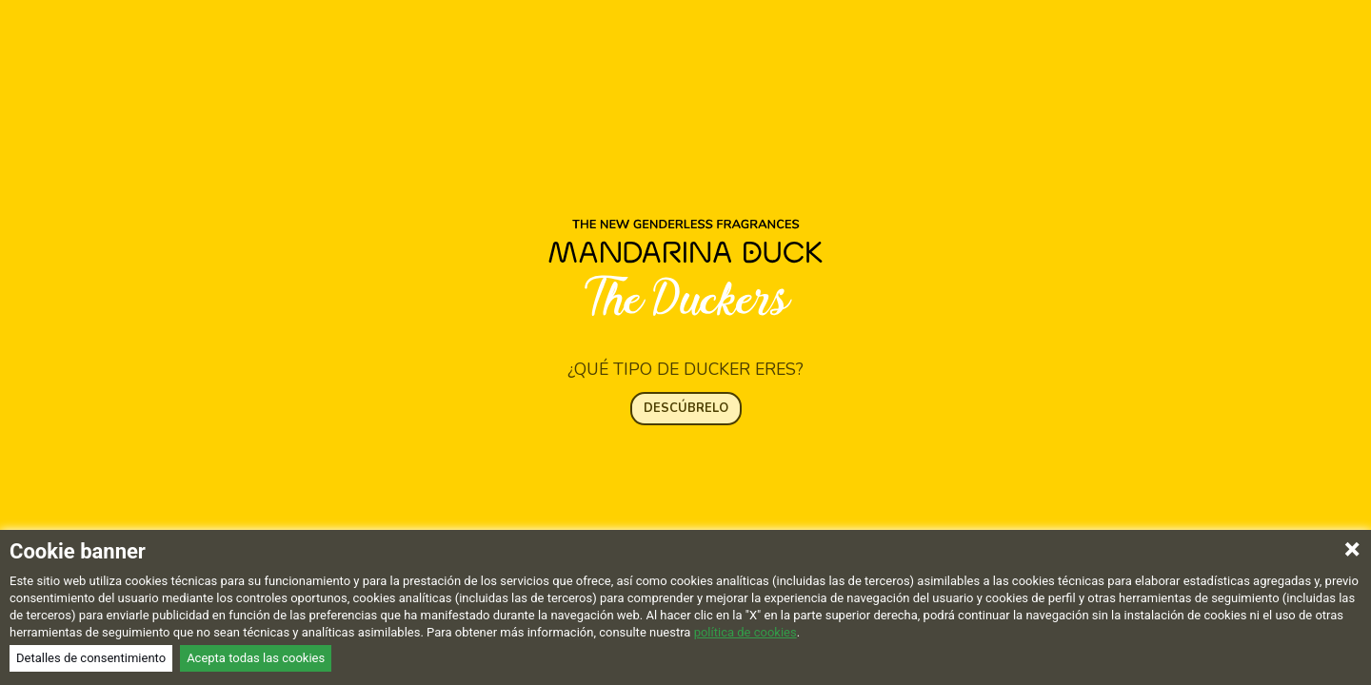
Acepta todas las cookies (256, 658)
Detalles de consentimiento (91, 658)
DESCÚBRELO (686, 384)
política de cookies (745, 632)
